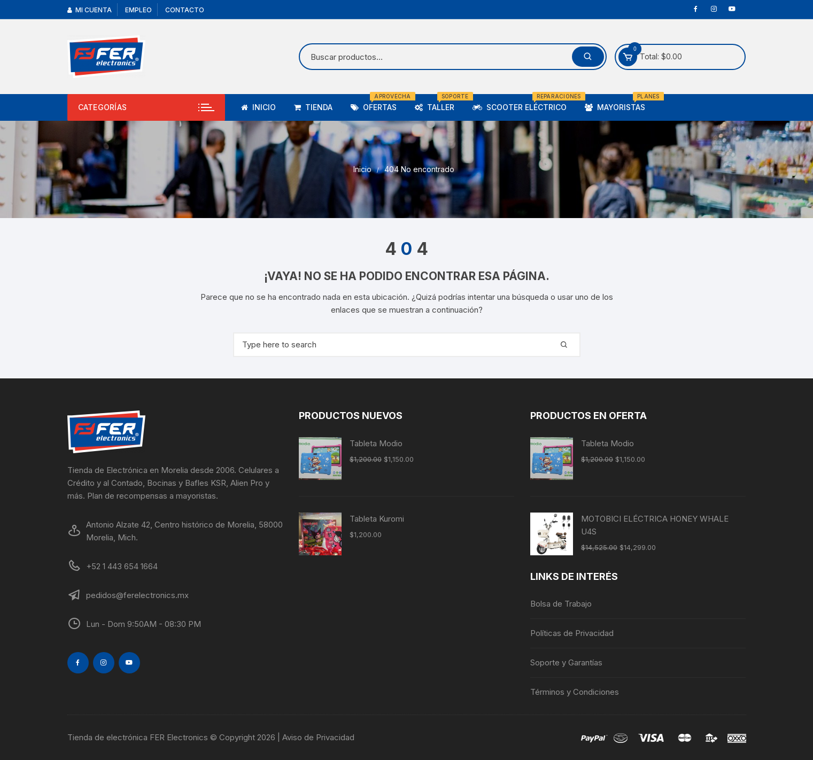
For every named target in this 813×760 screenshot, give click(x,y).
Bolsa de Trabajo (561, 604)
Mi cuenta (89, 10)
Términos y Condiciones (574, 692)
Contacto (184, 10)
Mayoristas (619, 103)
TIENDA (313, 107)
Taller (438, 103)
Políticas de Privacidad (572, 633)
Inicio (258, 107)
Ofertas (378, 103)
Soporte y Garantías (566, 662)
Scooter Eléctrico (524, 103)
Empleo (138, 10)
